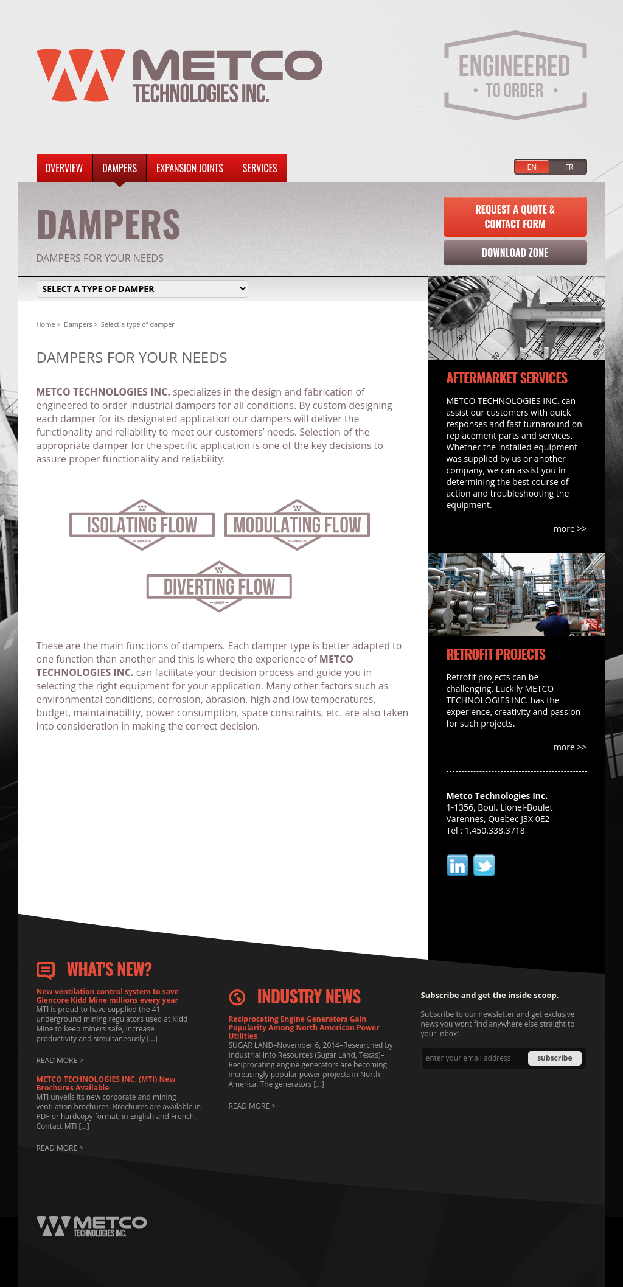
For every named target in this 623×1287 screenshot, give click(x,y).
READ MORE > (60, 1060)
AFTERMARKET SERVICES (507, 377)
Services (260, 168)
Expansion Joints (189, 168)
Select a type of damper (138, 324)
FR (569, 167)
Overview (64, 168)
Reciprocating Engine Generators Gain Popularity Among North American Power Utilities (304, 1028)
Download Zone (515, 252)
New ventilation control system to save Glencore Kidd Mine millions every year (108, 996)
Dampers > (81, 324)
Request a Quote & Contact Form (515, 216)
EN (532, 167)
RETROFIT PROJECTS (496, 653)
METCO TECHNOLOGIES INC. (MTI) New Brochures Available (106, 1083)
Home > (49, 324)
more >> (570, 528)
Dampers (119, 168)
